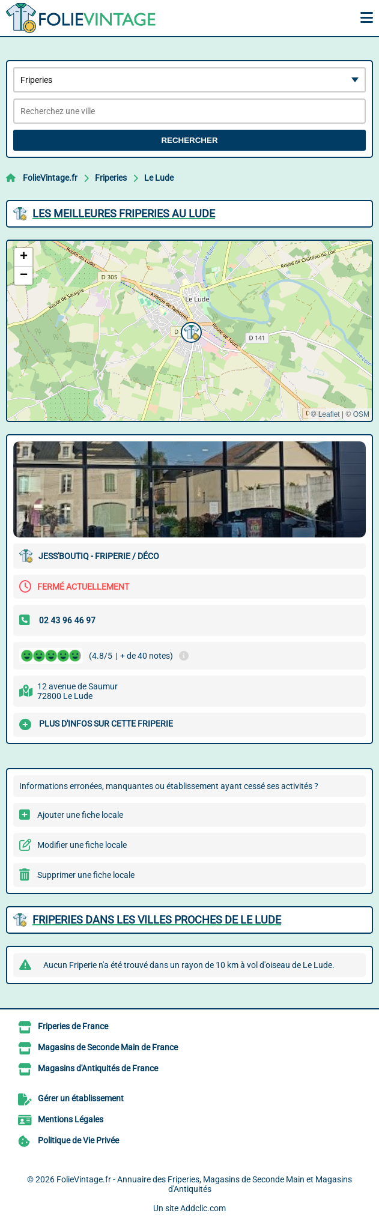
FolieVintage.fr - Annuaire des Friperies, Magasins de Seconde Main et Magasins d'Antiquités (204, 1184)
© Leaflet (325, 414)
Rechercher (189, 140)
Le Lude (159, 178)
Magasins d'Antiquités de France (98, 1068)
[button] (190, 331)
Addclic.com (203, 1208)
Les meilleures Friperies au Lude (123, 213)
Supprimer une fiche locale (86, 875)
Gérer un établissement (81, 1098)
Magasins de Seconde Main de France (108, 1047)
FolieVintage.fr (50, 178)
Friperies (111, 178)
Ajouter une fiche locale (80, 815)
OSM (361, 414)
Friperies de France (73, 1026)
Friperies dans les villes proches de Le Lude (156, 919)
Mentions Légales (70, 1119)
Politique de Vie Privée (78, 1140)
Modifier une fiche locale (82, 845)
